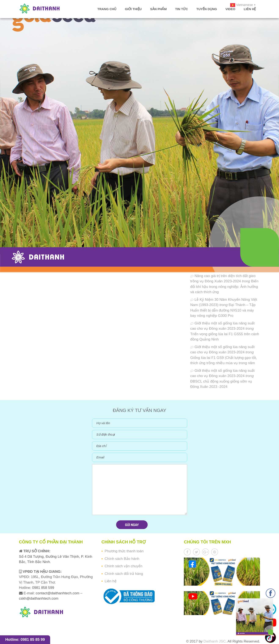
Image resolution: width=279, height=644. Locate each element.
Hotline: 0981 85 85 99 (25, 639)
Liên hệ (250, 9)
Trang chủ (106, 9)
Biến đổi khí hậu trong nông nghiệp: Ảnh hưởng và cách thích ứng (224, 286)
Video (230, 9)
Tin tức (181, 9)
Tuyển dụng (206, 9)
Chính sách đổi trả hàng (123, 574)
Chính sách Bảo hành (121, 559)
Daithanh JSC (214, 641)
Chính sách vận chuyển (123, 566)
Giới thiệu (133, 9)
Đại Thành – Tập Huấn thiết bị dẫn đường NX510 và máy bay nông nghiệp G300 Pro (223, 310)
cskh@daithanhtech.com (38, 598)
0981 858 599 (42, 588)
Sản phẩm (158, 9)
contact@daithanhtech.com (58, 593)
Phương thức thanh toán (123, 551)
